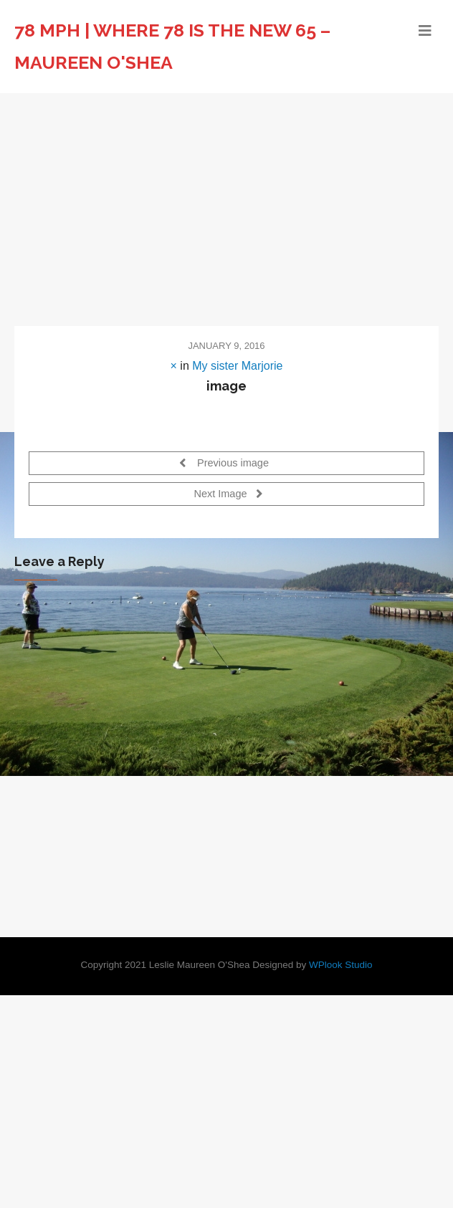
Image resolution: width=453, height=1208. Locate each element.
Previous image (224, 462)
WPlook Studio (341, 964)
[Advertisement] (226, 200)
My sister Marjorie (237, 366)
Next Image (228, 493)
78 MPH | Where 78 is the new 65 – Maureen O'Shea (172, 46)
